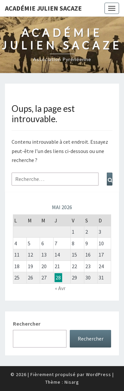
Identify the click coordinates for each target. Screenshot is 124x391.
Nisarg (71, 382)
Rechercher (26, 323)
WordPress (98, 374)
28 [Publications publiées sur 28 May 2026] (58, 277)
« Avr (60, 288)
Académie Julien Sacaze (43, 8)
